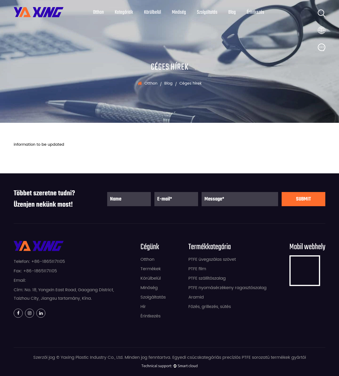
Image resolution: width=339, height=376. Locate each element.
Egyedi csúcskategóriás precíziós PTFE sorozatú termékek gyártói (239, 357)
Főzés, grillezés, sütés (209, 306)
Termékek (150, 268)
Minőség (179, 12)
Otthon (98, 12)
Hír (143, 306)
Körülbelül (152, 12)
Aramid (196, 297)
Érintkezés (255, 12)
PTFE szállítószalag (207, 278)
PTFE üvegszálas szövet (212, 259)
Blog (232, 12)
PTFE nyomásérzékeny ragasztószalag (227, 287)
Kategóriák (124, 12)
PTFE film (197, 268)
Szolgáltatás (207, 12)
